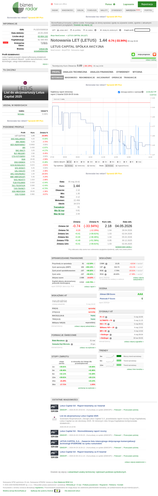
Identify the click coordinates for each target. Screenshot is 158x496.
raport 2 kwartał (64, 94)
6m (111, 162)
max (138, 162)
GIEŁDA (80, 10)
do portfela (75, 30)
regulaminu (39, 487)
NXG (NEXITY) (19, 180)
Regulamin (104, 485)
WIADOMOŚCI (67, 10)
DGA (23, 159)
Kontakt (120, 485)
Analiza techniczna (75, 72)
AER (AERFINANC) (17, 145)
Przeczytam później (131, 410)
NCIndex (21, 114)
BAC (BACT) (20, 150)
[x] (91, 25)
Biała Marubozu (58, 340)
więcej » (45, 64)
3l (125, 162)
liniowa (109, 165)
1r (118, 162)
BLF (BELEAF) (19, 153)
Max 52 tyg (59, 214)
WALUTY (104, 10)
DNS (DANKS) (19, 162)
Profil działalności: (11, 54)
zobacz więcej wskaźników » (85, 326)
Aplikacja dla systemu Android (42, 491)
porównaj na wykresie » (87, 388)
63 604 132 (43, 36)
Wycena (137, 72)
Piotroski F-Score (107, 299)
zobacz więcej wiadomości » (135, 462)
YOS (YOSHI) (20, 194)
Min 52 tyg (59, 210)
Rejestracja (147, 4)
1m (97, 162)
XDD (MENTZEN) (18, 191)
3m (104, 162)
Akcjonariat (103, 78)
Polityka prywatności (90, 485)
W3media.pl (70, 485)
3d (75, 162)
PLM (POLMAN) (19, 182)
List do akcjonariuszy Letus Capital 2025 (79, 416)
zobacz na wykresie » (88, 347)
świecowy (80, 165)
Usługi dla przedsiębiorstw (41, 50)
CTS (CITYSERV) (18, 156)
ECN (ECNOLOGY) (17, 165)
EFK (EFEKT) (20, 168)
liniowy (69, 165)
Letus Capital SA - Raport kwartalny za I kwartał (82, 406)
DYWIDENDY (117, 10)
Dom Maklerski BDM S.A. (63, 482)
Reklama (112, 485)
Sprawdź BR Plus (114, 17)
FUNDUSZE (92, 10)
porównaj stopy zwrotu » (123, 247)
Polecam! (117, 410)
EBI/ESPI (63, 410)
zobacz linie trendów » (135, 369)
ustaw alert (62, 30)
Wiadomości (71, 78)
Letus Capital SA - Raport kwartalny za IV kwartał (83, 452)
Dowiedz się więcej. (82, 25)
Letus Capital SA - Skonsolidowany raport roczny (83, 431)
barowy (91, 165)
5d (82, 162)
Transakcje (130, 78)
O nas (79, 485)
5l (131, 162)
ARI (23, 147)
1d (68, 162)
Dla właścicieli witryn (72, 491)
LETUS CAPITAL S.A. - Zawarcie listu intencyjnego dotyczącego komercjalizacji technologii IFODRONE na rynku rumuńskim (97, 442)
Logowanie (128, 4)
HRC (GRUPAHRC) (17, 174)
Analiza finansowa (101, 72)
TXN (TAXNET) (19, 188)
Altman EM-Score (107, 294)
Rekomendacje (87, 78)
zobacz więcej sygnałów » (134, 341)
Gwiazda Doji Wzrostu (61, 344)
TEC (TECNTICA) (18, 185)
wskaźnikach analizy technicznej (81, 472)
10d (89, 162)
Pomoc (110, 4)
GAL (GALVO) (20, 171)
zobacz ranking (151, 60)
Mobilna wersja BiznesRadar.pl (14, 491)
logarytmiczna (121, 165)
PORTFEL (148, 10)
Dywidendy (123, 72)
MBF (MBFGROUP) (17, 177)
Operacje (117, 78)
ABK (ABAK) (20, 142)
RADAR (55, 10)
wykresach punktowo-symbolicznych (111, 472)
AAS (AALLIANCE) (18, 139)
